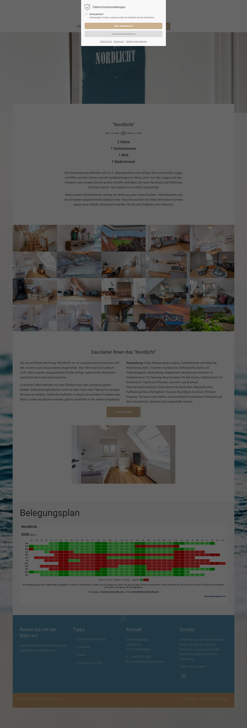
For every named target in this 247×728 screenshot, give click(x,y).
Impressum (119, 41)
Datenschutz (106, 41)
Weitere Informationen (136, 41)
